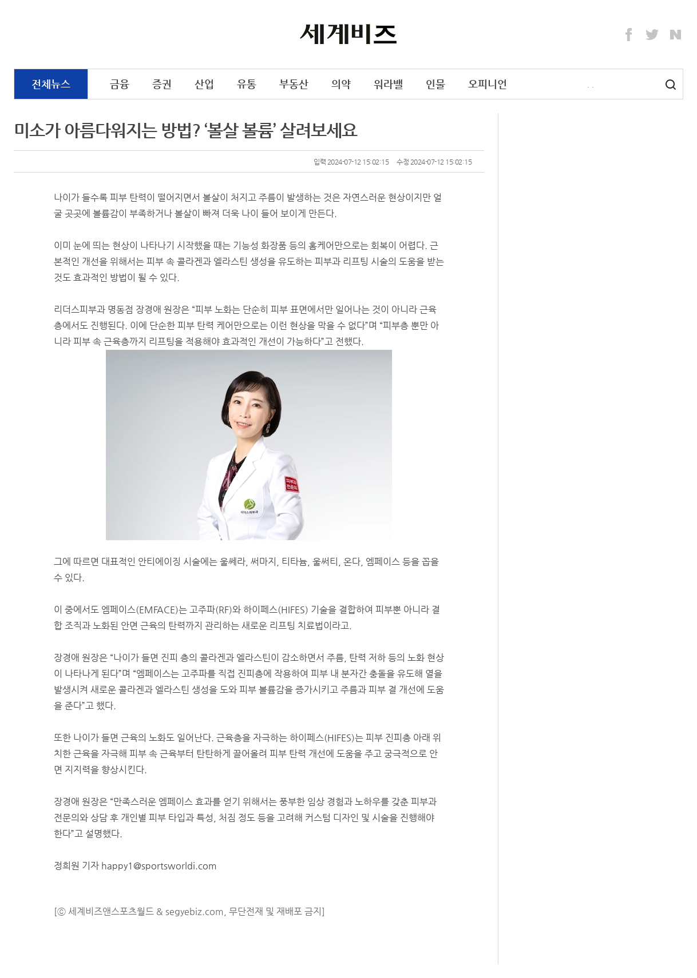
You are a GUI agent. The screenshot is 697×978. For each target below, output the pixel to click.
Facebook (628, 34)
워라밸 (388, 84)
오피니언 (487, 84)
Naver (675, 34)
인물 (435, 84)
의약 (341, 84)
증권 (162, 84)
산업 (204, 84)
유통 (246, 84)
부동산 (293, 84)
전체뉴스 (50, 84)
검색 (671, 84)
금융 (119, 84)
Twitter (652, 34)
